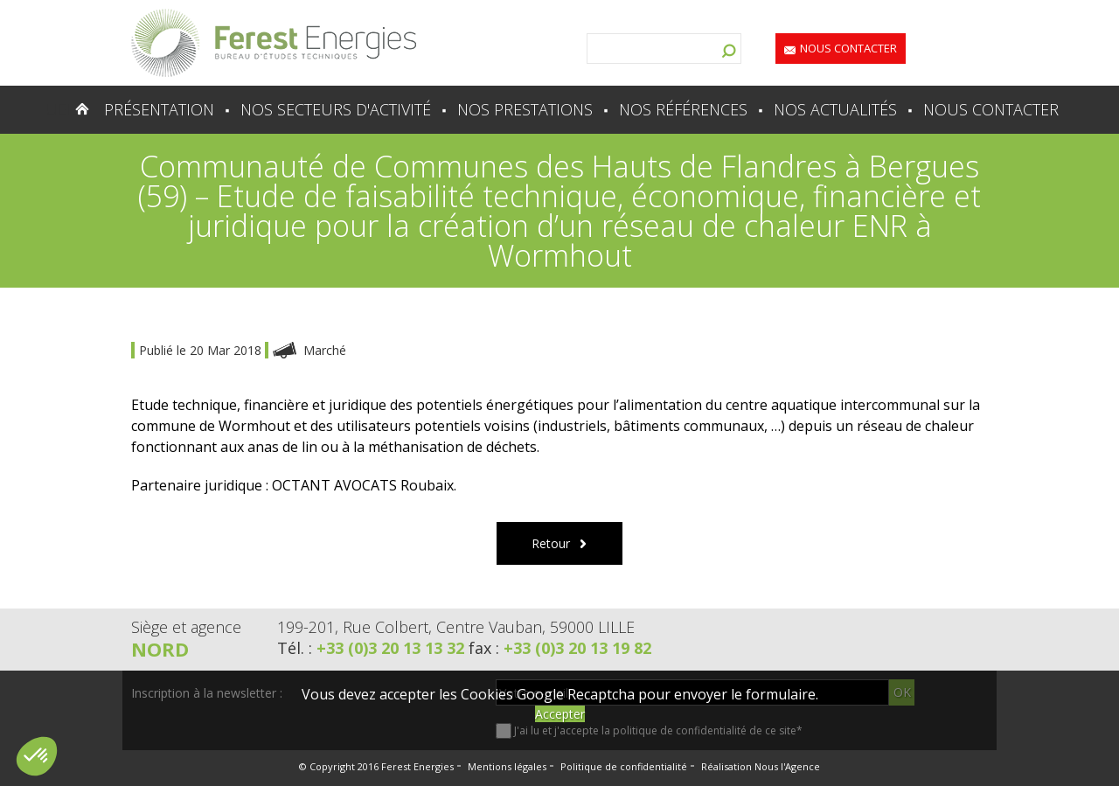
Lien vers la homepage (273, 43)
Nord (160, 649)
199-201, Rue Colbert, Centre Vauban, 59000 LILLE (456, 626)
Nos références (683, 109)
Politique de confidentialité (623, 766)
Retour (551, 543)
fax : (560, 647)
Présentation (159, 109)
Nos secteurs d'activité (335, 109)
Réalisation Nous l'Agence (760, 766)
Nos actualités (835, 109)
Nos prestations (525, 109)
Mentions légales (507, 766)
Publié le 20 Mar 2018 (202, 350)
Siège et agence (186, 626)
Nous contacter (848, 48)
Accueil (48, 109)
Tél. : (373, 647)
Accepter (560, 714)
